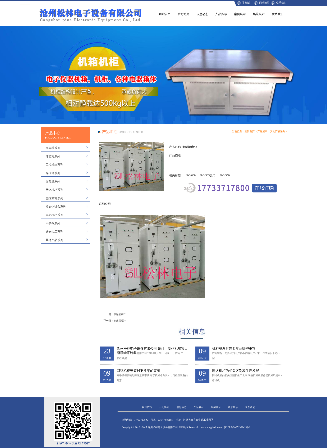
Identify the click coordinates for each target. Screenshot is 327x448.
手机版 (246, 2)
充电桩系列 (53, 148)
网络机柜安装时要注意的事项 (138, 370)
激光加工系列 (54, 231)
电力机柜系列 (54, 215)
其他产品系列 (54, 240)
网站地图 (264, 2)
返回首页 (250, 131)
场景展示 (259, 14)
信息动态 (202, 14)
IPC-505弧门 (207, 175)
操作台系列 (53, 173)
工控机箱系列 (54, 164)
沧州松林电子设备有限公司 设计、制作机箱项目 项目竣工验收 (152, 349)
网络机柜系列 (54, 189)
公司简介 (183, 14)
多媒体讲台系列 (56, 206)
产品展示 (221, 14)
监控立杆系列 (54, 198)
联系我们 (281, 2)
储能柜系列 (53, 156)
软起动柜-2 (120, 314)
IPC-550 (225, 175)
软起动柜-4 (120, 320)
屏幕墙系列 (53, 181)
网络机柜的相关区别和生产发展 (235, 370)
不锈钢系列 (53, 223)
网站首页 (165, 14)
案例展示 (240, 14)
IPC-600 (191, 175)
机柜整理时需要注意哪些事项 (234, 348)
